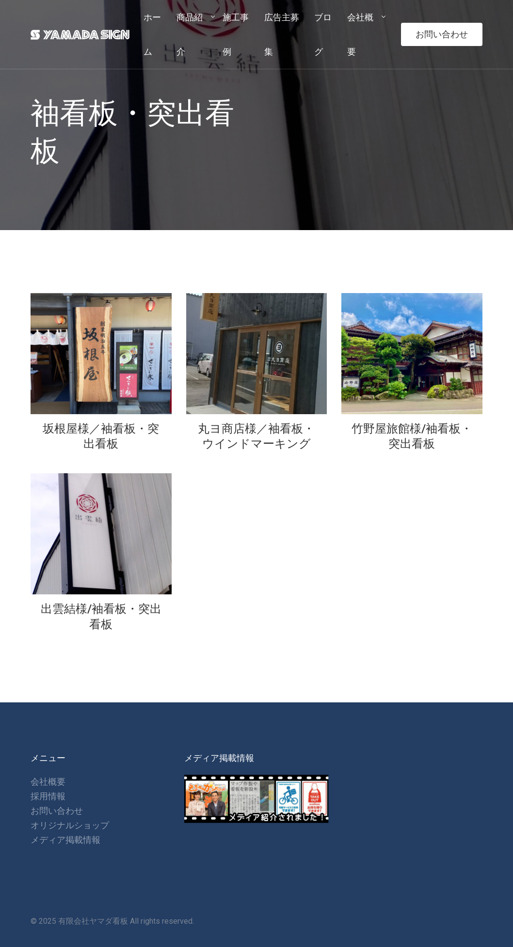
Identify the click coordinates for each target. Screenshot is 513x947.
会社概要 (48, 781)
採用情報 (48, 796)
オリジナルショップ (70, 825)
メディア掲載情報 (65, 840)
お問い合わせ (442, 34)
